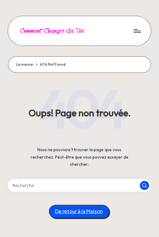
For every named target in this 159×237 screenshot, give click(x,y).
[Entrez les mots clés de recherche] (79, 185)
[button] (144, 185)
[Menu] (137, 31)
